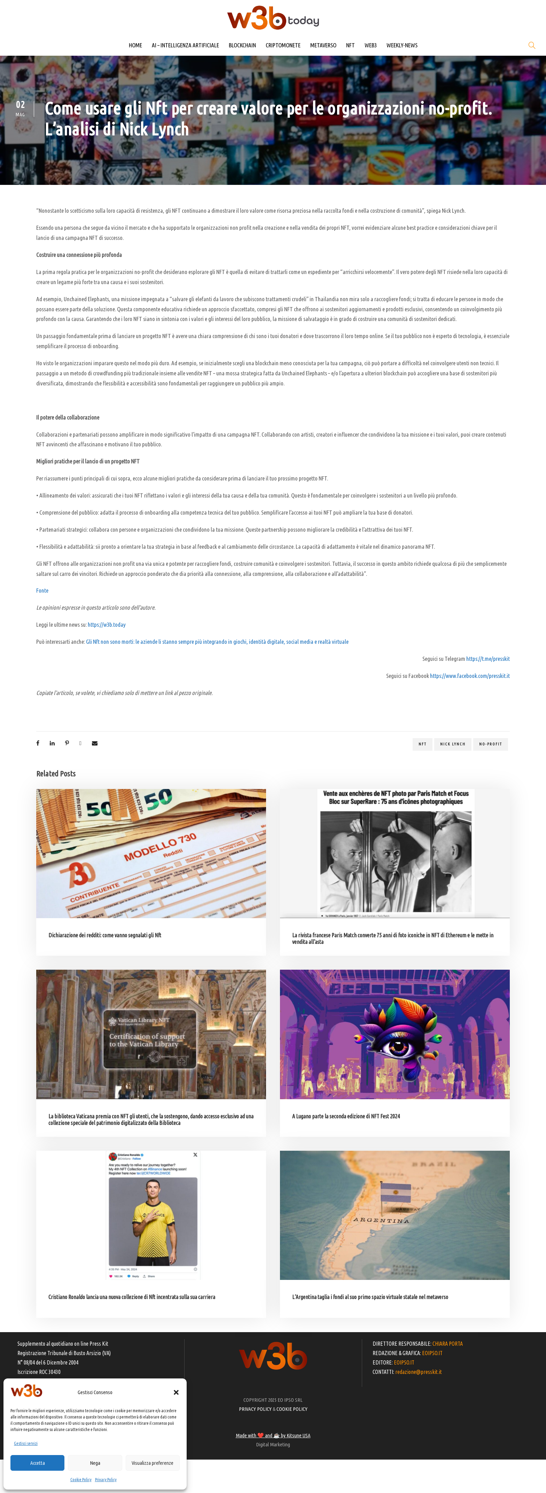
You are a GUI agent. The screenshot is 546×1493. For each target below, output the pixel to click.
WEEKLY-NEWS (402, 45)
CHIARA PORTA (447, 1343)
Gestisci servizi (26, 1443)
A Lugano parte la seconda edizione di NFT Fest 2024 (346, 1116)
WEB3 (371, 45)
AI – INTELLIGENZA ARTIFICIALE (185, 45)
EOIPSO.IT (432, 1353)
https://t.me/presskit (488, 658)
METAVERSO (323, 45)
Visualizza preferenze (152, 1463)
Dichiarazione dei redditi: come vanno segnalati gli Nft (104, 935)
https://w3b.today (107, 624)
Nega (95, 1463)
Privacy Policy (106, 1479)
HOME (135, 45)
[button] (176, 1392)
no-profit (490, 744)
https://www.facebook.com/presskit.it (470, 675)
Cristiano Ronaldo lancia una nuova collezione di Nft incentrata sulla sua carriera (131, 1297)
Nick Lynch (453, 744)
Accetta (37, 1463)
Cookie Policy (81, 1479)
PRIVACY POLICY (255, 1409)
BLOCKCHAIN (242, 45)
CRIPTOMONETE (283, 45)
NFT (350, 45)
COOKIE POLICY (291, 1409)
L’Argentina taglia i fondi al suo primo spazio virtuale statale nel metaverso (370, 1297)
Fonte (42, 590)
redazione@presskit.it (418, 1372)
